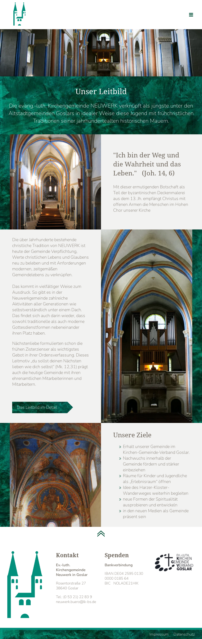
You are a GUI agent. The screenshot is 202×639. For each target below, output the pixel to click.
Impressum (159, 634)
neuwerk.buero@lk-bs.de (76, 601)
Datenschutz (184, 634)
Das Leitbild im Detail (37, 407)
